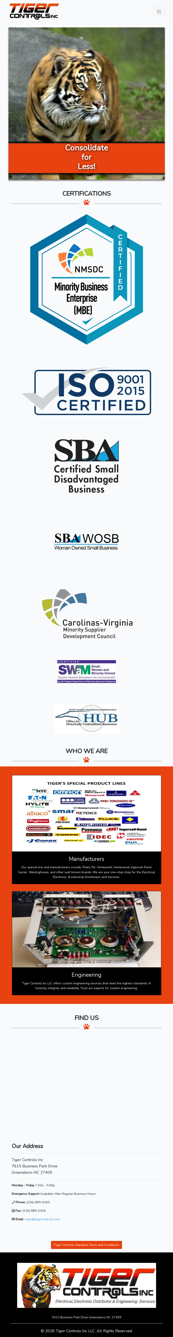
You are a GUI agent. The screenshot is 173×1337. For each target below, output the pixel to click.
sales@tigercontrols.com (42, 1219)
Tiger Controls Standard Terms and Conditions (86, 1245)
